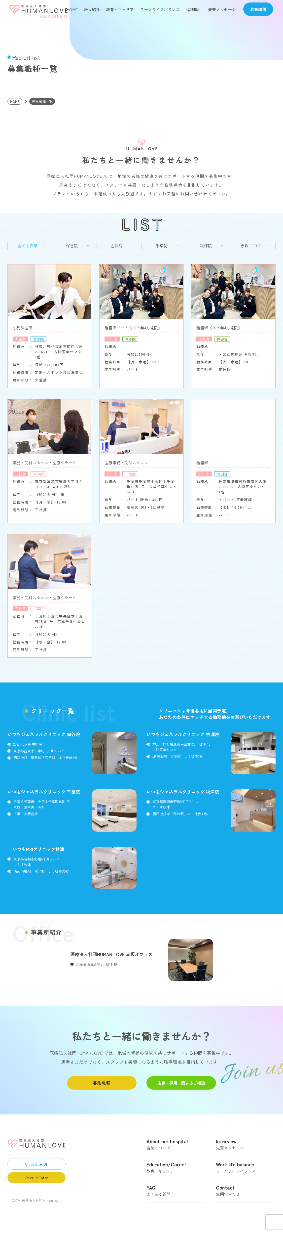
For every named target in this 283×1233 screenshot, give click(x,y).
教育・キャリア (120, 9)
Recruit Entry (36, 1182)
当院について (176, 1149)
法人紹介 (92, 9)
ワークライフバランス (160, 9)
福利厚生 (194, 9)
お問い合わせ (246, 1195)
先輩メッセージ (222, 9)
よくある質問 (176, 1195)
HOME (72, 9)
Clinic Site (33, 1168)
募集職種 (101, 1087)
